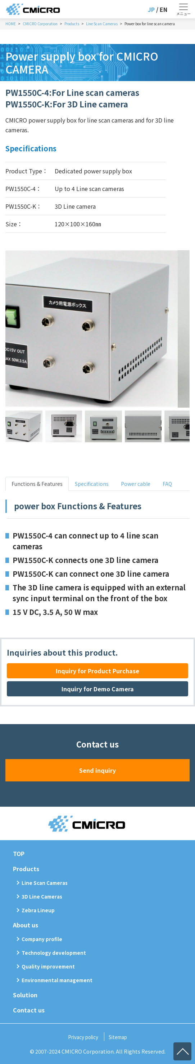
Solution (25, 994)
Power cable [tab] (135, 483)
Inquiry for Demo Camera (98, 688)
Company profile (42, 939)
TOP (18, 853)
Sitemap (118, 1037)
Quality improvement (48, 966)
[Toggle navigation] (183, 9)
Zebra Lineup (38, 910)
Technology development (54, 952)
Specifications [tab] (92, 483)
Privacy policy (83, 1037)
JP (151, 9)
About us (25, 925)
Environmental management (57, 980)
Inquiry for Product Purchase (97, 670)
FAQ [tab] (167, 483)
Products (26, 868)
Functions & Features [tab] (37, 483)
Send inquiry (97, 770)
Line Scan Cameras (45, 882)
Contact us (29, 1010)
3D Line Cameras (42, 896)
